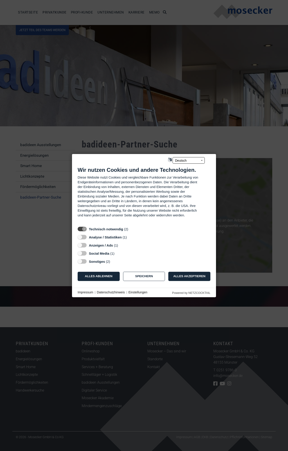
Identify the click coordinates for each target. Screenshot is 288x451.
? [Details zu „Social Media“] (118, 253)
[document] (144, 195)
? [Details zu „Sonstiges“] (114, 261)
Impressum (85, 292)
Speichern (144, 276)
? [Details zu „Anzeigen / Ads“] (122, 245)
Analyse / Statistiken (105, 237)
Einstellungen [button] (137, 292)
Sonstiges (97, 261)
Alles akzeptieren (189, 276)
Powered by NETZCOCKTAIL (191, 292)
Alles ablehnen (98, 276)
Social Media (99, 253)
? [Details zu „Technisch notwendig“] (132, 229)
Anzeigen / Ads (101, 245)
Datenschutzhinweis (111, 292)
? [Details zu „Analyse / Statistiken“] (131, 237)
